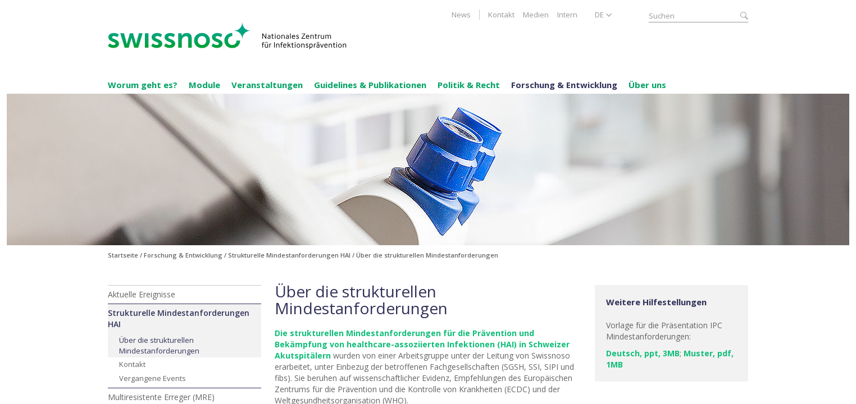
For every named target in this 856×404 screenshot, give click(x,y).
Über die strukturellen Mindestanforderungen (159, 345)
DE (599, 15)
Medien (536, 15)
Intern (567, 15)
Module (204, 84)
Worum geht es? (142, 84)
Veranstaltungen (267, 84)
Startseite (123, 255)
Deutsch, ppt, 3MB (643, 353)
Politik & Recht (469, 84)
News (461, 15)
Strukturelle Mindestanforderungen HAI (178, 318)
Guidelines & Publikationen (370, 84)
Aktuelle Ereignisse (141, 294)
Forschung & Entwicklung (564, 84)
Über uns (647, 84)
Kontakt (501, 15)
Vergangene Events (152, 378)
